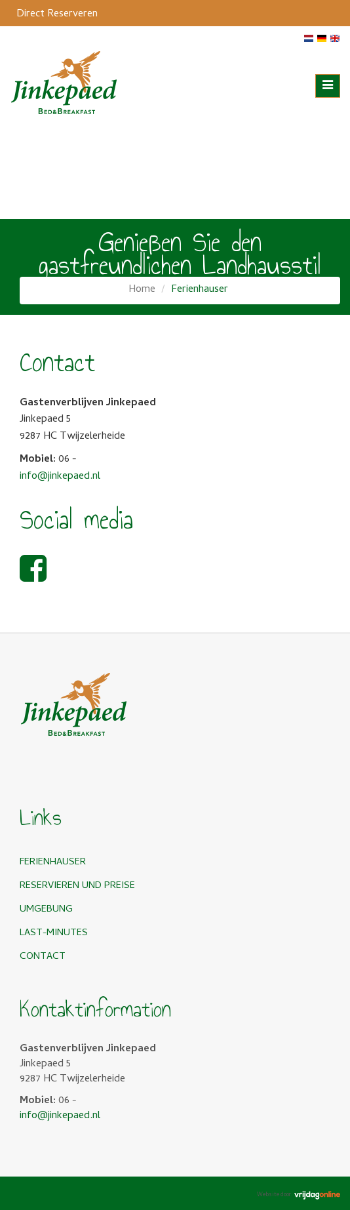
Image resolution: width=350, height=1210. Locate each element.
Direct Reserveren (57, 14)
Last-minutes (54, 933)
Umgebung (46, 910)
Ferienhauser (53, 862)
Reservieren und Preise (77, 886)
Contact (43, 957)
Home (141, 289)
